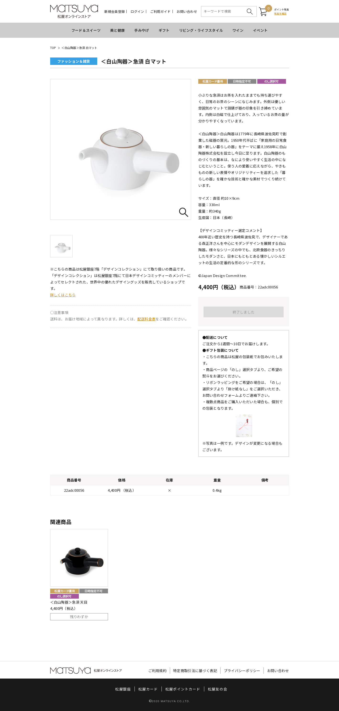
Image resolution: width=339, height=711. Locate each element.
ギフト (164, 30)
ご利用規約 (157, 670)
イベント (260, 30)
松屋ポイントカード (182, 688)
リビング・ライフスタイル (201, 30)
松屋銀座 (123, 688)
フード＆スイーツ (86, 30)
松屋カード (148, 688)
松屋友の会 (217, 688)
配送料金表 (146, 318)
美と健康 (117, 30)
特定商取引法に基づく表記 (195, 670)
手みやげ (141, 30)
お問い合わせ (187, 11)
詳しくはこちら (63, 294)
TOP (53, 48)
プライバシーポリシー (242, 670)
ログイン (137, 11)
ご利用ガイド (160, 11)
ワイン (237, 30)
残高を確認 (280, 13)
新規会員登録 (114, 11)
